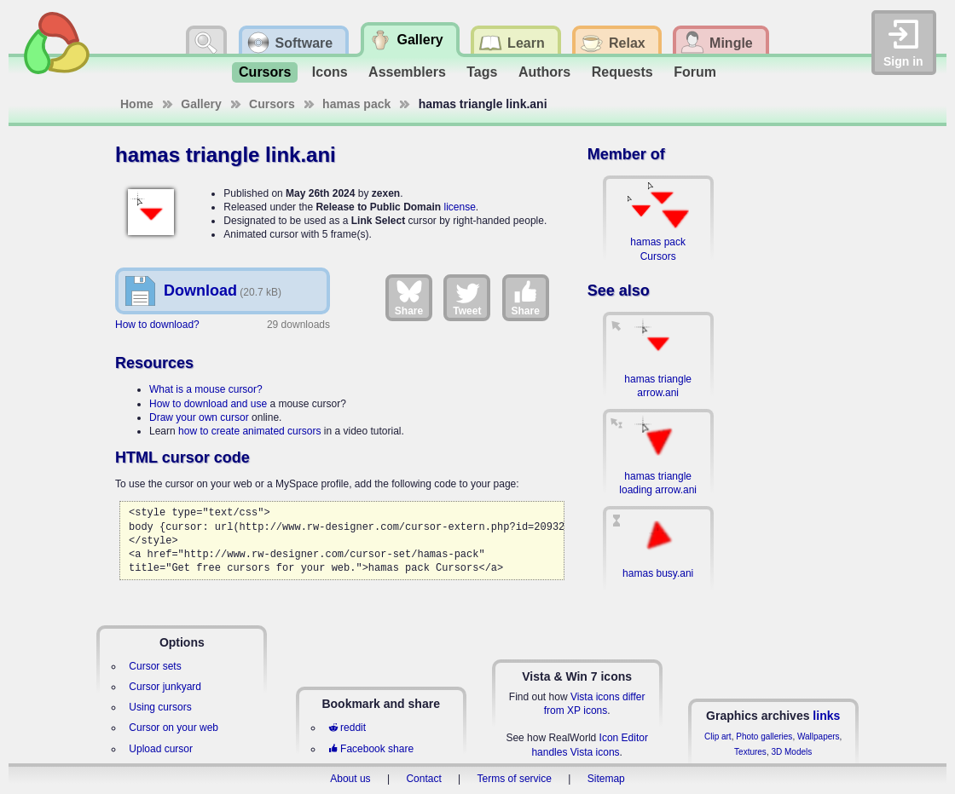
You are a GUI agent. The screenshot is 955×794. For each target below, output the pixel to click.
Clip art (718, 736)
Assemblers (407, 72)
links (826, 715)
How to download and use (208, 404)
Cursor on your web (173, 728)
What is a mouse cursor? (206, 389)
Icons (330, 72)
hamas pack (356, 104)
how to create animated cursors (249, 431)
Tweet (467, 297)
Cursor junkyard (165, 687)
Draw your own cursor (199, 417)
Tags (481, 72)
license (459, 207)
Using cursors (160, 707)
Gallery (201, 104)
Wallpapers (818, 736)
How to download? (157, 325)
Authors (544, 72)
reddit (347, 728)
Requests (622, 72)
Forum (695, 72)
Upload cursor (161, 749)
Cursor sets (155, 666)
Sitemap (606, 779)
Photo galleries (764, 736)
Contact (423, 779)
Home (136, 104)
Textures (750, 752)
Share (409, 297)
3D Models (791, 752)
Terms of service (515, 779)
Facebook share (371, 749)
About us (350, 779)
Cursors (265, 72)
